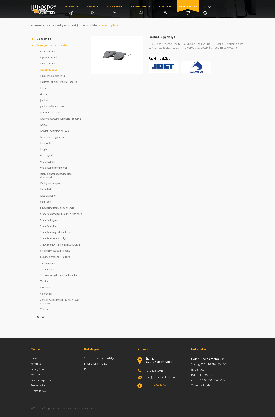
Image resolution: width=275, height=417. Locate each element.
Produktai (71, 10)
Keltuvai (44, 124)
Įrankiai (44, 100)
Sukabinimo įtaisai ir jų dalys (55, 250)
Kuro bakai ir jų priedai (52, 137)
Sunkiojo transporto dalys (99, 358)
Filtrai (43, 88)
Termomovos (47, 269)
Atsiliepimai (114, 9)
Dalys (34, 358)
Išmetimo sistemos (50, 112)
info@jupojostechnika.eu (160, 377)
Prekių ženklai (140, 9)
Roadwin (89, 369)
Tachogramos (47, 263)
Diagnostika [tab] (44, 38)
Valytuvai (45, 287)
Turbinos (45, 281)
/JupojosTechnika (155, 385)
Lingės (43, 149)
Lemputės (45, 143)
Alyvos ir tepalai (48, 57)
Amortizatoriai (47, 63)
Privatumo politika (41, 380)
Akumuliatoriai (47, 51)
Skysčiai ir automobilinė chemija (57, 207)
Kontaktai (165, 10)
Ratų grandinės (48, 195)
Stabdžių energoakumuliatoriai (56, 232)
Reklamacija (38, 385)
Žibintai (44, 309)
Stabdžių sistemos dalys (53, 238)
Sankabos (45, 201)
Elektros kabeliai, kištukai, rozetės (58, 82)
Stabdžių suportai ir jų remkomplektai (60, 244)
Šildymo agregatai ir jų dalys (55, 257)
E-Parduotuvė (39, 391)
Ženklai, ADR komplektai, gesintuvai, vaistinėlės (60, 301)
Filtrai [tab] (40, 317)
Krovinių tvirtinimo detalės (54, 131)
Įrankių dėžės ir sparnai (52, 106)
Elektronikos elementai (52, 75)
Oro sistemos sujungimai (53, 167)
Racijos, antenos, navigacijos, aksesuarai (56, 175)
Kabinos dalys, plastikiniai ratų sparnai (60, 118)
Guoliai (43, 94)
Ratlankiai (45, 189)
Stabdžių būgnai (49, 220)
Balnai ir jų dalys (48, 69)
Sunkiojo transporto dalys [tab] (52, 45)
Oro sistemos (47, 161)
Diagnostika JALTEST (96, 364)
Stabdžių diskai (48, 226)
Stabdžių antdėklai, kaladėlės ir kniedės (61, 214)
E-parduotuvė (188, 10)
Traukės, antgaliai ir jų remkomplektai (60, 275)
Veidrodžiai (46, 293)
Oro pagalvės (47, 155)
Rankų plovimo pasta (51, 183)
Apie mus (92, 9)
